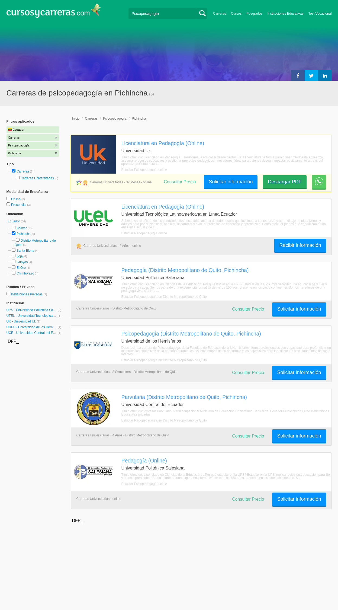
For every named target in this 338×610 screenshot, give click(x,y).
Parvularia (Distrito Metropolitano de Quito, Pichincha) (184, 397)
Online (16, 199)
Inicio (76, 118)
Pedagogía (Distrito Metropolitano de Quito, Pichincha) (185, 270)
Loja (20, 256)
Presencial (19, 205)
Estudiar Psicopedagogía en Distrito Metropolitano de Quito (164, 297)
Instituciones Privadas (29, 294)
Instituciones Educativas (285, 13)
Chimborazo (25, 273)
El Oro (21, 268)
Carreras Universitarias (37, 178)
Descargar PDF (284, 181)
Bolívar (22, 228)
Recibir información (300, 245)
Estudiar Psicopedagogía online (144, 170)
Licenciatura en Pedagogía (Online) (162, 143)
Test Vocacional (319, 13)
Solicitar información (231, 181)
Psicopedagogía (114, 118)
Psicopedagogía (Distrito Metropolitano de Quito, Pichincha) (191, 334)
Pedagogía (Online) (144, 461)
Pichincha (24, 234)
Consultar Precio (180, 182)
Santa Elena (25, 251)
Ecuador (14, 221)
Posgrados (254, 13)
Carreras (219, 13)
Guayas (22, 262)
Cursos (236, 13)
